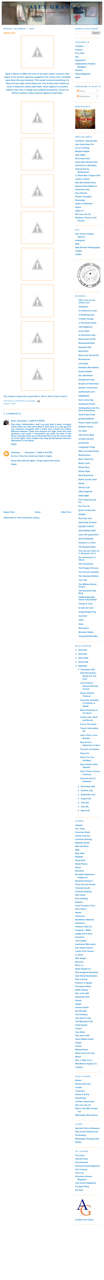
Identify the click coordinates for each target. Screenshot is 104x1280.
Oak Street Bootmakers (86, 976)
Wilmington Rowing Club (87, 1139)
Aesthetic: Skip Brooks (86, 141)
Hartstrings (80, 1098)
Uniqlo (78, 1042)
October (85, 790)
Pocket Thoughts (83, 196)
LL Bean (79, 955)
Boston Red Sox (83, 1084)
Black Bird (80, 860)
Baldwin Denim (82, 843)
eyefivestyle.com (87, 392)
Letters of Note (82, 179)
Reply (13, 444)
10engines (83, 306)
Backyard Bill (85, 347)
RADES (82, 514)
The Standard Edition (89, 576)
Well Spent (84, 628)
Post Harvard (81, 1162)
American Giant (82, 832)
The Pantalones (86, 564)
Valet (77, 77)
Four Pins (80, 53)
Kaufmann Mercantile (85, 944)
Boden (78, 1080)
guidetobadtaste (86, 418)
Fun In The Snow (88, 724)
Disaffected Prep (87, 380)
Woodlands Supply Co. (86, 1063)
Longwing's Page (87, 447)
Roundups (80, 200)
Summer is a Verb (87, 543)
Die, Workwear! (86, 375)
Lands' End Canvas (84, 951)
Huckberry (80, 923)
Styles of (79, 210)
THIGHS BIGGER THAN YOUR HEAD (88, 598)
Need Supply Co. (83, 969)
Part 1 (37, 396)
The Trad (83, 580)
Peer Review (81, 193)
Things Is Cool (86, 604)
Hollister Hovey (86, 426)
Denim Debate (85, 371)
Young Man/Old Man (88, 636)
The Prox (79, 1173)
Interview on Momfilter (86, 165)
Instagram (80, 240)
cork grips (83, 363)
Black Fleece (81, 864)
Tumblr (78, 251)
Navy (14, 404)
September (86, 794)
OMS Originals (86, 491)
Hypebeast (80, 60)
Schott (78, 1000)
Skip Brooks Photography (87, 247)
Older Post (66, 512)
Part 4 (57, 396)
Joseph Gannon (86, 439)
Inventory (79, 937)
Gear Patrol (80, 909)
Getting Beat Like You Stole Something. (89, 409)
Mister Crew (84, 463)
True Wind (80, 1032)
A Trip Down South (88, 323)
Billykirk (79, 857)
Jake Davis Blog (86, 435)
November (86, 786)
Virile (81, 624)
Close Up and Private (85, 884)
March (84, 810)
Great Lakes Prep (87, 414)
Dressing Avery (82, 158)
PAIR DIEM (84, 496)
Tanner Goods (82, 1007)
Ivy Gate (79, 1190)
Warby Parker (81, 1049)
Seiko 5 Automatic (84, 203)
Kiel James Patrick (84, 948)
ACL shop (80, 828)
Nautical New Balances (86, 186)
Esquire (79, 50)
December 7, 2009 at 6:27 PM (38, 452)
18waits (79, 825)
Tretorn (78, 1028)
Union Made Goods (84, 1039)
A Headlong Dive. (87, 315)
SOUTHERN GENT (87, 530)
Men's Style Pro (86, 459)
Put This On (84, 506)
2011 (81, 658)
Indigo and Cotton (84, 934)
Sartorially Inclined (88, 522)
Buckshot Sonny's (84, 881)
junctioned (84, 443)
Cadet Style (36, 86)
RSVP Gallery (81, 990)
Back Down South (87, 339)
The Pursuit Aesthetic (89, 572)
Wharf (78, 1057)
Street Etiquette (86, 538)
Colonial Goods (82, 888)
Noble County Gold (88, 479)
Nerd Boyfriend (86, 475)
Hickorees (80, 916)
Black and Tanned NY (89, 355)
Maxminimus (85, 455)
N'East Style (84, 471)
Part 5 (64, 396)
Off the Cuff (84, 487)
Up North (83, 616)
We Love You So (83, 214)
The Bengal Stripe (87, 547)
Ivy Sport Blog (82, 1186)
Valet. (81, 620)
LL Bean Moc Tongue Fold (87, 175)
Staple (78, 1004)
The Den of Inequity (89, 749)
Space (78, 207)
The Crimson (81, 1169)
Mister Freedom (19, 93)
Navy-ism (36, 83)
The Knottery (81, 1014)
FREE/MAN (84, 396)
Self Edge (57, 93)
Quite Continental (87, 510)
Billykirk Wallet (82, 151)
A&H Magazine (86, 327)
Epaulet (79, 902)
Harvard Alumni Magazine (87, 1166)
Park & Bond (81, 979)
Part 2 (44, 396)
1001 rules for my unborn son (87, 301)
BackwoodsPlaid (87, 343)
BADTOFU (83, 351)
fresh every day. (86, 400)
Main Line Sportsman (89, 451)
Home (38, 512)
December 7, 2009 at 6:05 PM (30, 421)
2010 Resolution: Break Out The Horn (88, 676)
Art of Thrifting (82, 148)
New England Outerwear (87, 972)
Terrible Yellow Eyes (85, 1101)
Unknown (15, 452)
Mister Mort (84, 467)
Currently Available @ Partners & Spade (89, 703)
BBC (77, 850)
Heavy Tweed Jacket (88, 422)
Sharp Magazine (83, 74)
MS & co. (79, 965)
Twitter (78, 254)
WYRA (78, 1142)
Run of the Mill (82, 993)
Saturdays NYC (82, 997)
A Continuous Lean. (88, 310)
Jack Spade (80, 940)
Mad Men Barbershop (85, 182)
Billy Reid (79, 853)
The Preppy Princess (89, 568)
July (83, 802)
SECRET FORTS (86, 526)
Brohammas (84, 359)
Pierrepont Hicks (83, 986)
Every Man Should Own (86, 162)
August (84, 798)
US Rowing (80, 1135)
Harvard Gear (81, 1159)
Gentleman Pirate (87, 404)
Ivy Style (83, 431)
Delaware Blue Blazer (89, 367)
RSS (77, 244)
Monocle (79, 962)
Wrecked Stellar (86, 632)
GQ (76, 57)
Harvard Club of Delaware (87, 1128)
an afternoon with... (88, 335)
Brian (13, 421)
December (86, 669)
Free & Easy (50, 77)
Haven (78, 912)
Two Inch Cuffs (82, 1035)
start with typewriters (89, 534)
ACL (30, 74)
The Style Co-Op (83, 1018)
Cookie (78, 1087)
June (83, 806)
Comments (83, 96)
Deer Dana (80, 895)
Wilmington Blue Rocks (86, 1115)
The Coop (80, 1155)
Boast (78, 867)
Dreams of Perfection (89, 384)
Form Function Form (85, 905)
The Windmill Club (84, 1021)
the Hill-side (81, 1011)
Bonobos (79, 871)
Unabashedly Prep (87, 612)
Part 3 (51, 396)
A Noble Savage (86, 319)
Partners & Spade (83, 983)
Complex (79, 46)
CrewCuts (80, 1091)
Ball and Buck (82, 846)
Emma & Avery (82, 1094)
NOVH (81, 483)
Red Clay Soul (85, 518)
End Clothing (81, 898)
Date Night (80, 155)
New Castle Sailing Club (86, 1131)
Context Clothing (83, 891)
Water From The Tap (85, 1053)
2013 (81, 650)
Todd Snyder (81, 1025)
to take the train (86, 608)
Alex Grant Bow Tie (84, 144)
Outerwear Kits (82, 189)
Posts (81, 91)
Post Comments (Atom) (28, 517)
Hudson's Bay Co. (84, 926)
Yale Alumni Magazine (85, 1183)
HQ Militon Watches (84, 919)
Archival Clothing (83, 839)
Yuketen (79, 1067)
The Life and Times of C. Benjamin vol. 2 (89, 552)
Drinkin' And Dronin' (88, 388)
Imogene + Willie (83, 930)
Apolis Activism (82, 836)
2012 (81, 654)
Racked (78, 70)
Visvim (78, 1046)
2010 (81, 662)
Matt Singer (80, 958)
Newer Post (9, 512)
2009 (81, 666)
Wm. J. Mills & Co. (84, 1060)
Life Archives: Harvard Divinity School (89, 686)
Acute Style (84, 331)
